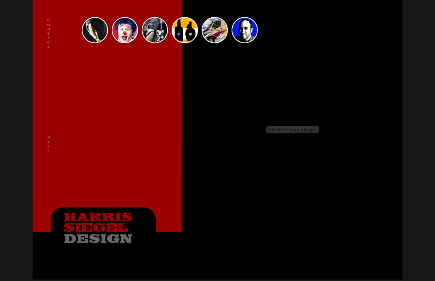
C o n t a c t (48, 33)
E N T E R (48, 142)
